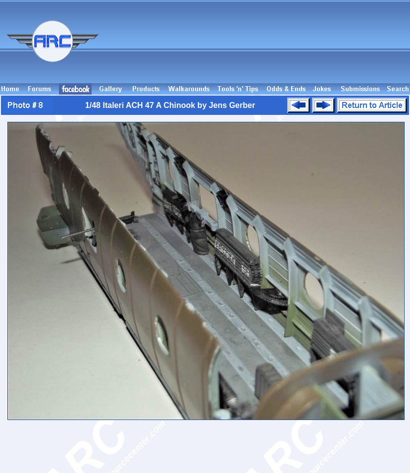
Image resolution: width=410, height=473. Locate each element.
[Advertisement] (364, 46)
